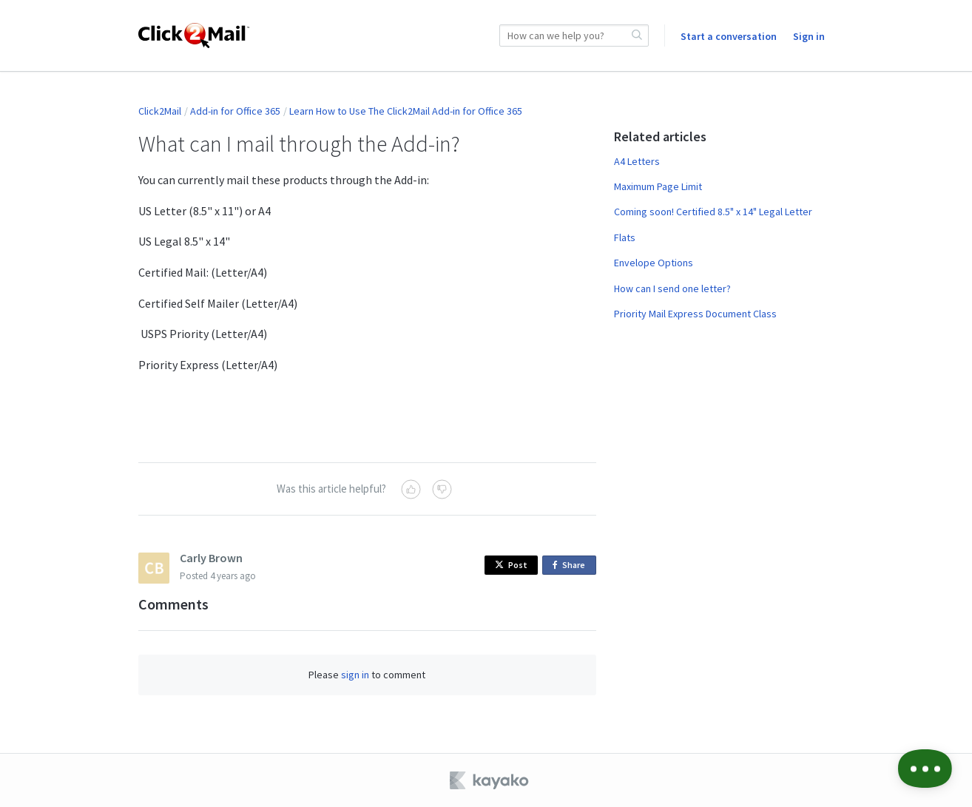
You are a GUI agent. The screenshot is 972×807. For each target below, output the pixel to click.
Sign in (809, 36)
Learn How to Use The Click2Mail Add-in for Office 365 (405, 111)
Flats (624, 237)
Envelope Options (653, 262)
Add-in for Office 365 (235, 111)
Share (571, 565)
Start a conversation (729, 36)
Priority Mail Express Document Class (695, 313)
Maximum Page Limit (658, 186)
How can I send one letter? (672, 288)
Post (511, 564)
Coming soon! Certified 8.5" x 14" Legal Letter (713, 211)
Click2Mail (159, 111)
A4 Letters (637, 161)
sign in (355, 674)
